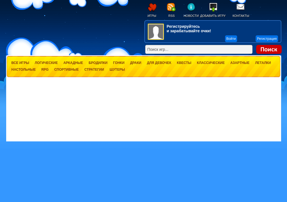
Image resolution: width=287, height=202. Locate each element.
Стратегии (94, 70)
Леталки (263, 63)
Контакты (241, 15)
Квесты (184, 63)
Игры (152, 15)
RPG (44, 70)
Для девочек (159, 63)
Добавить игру (213, 15)
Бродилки (98, 63)
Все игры (20, 63)
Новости (191, 15)
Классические (211, 63)
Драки (135, 63)
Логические (46, 63)
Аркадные (73, 63)
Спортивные (66, 70)
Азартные (239, 63)
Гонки (118, 63)
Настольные (23, 70)
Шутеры (117, 70)
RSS (171, 15)
